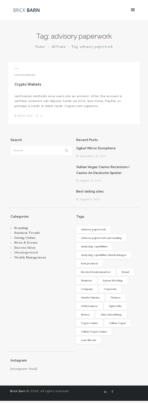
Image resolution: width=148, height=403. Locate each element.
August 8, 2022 (90, 201)
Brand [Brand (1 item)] (125, 274)
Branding (21, 230)
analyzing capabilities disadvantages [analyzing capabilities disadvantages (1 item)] (103, 257)
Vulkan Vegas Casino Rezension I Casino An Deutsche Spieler (104, 171)
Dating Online (25, 240)
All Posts (58, 47)
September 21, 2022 (93, 157)
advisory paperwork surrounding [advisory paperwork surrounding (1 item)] (101, 240)
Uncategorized (24, 75)
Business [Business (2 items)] (86, 282)
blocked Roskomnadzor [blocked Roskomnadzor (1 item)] (96, 274)
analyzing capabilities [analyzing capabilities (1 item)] (94, 248)
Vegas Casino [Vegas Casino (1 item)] (89, 325)
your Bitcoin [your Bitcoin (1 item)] (88, 342)
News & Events (26, 245)
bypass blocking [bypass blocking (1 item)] (113, 282)
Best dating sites (91, 193)
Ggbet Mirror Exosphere (96, 149)
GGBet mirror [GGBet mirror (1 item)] (89, 308)
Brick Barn (18, 393)
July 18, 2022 (25, 116)
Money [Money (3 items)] (85, 316)
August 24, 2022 (91, 182)
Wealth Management (30, 260)
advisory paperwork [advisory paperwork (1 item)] (93, 231)
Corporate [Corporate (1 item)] (110, 291)
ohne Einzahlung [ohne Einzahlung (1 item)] (111, 316)
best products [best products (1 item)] (89, 265)
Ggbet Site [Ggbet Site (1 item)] (115, 308)
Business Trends (27, 235)
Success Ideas (25, 250)
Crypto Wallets (27, 85)
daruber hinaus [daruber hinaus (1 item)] (90, 299)
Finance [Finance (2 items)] (116, 299)
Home (40, 47)
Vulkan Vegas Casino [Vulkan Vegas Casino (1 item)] (94, 333)
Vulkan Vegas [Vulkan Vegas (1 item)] (117, 325)
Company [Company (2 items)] (87, 291)
